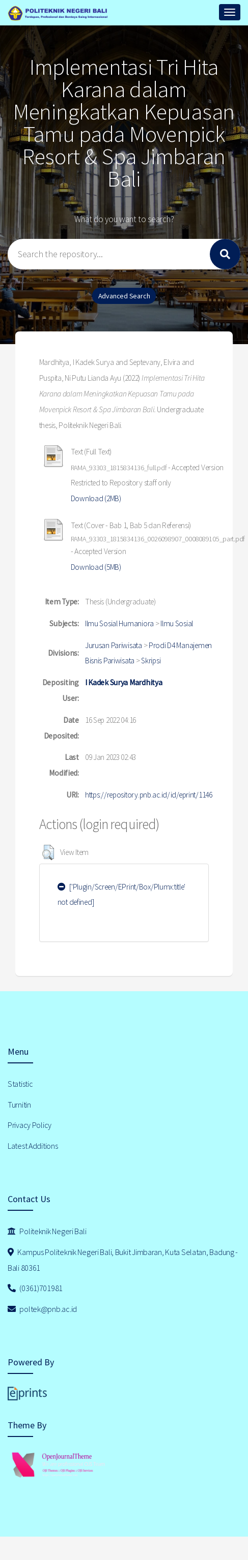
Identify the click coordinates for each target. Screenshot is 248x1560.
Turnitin (19, 1104)
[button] (48, 852)
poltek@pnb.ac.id (42, 1309)
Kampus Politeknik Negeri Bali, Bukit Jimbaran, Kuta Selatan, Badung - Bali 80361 (123, 1260)
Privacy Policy (29, 1125)
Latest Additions (33, 1146)
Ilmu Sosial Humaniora (119, 623)
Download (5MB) (96, 567)
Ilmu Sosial (176, 623)
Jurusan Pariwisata (113, 645)
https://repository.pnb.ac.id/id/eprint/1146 (148, 795)
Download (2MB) (96, 498)
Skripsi (150, 660)
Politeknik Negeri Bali (47, 1231)
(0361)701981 (35, 1288)
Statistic (20, 1084)
